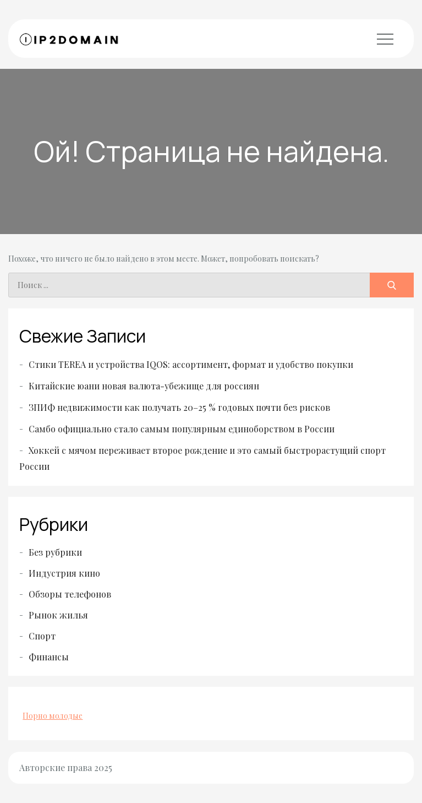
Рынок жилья (58, 615)
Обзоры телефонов (70, 594)
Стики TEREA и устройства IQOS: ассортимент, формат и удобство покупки (191, 364)
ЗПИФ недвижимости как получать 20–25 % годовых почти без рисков (179, 407)
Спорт (42, 636)
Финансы (49, 657)
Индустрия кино (64, 573)
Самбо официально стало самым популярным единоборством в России (182, 429)
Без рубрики (55, 552)
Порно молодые (53, 715)
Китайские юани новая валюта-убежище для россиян (144, 386)
